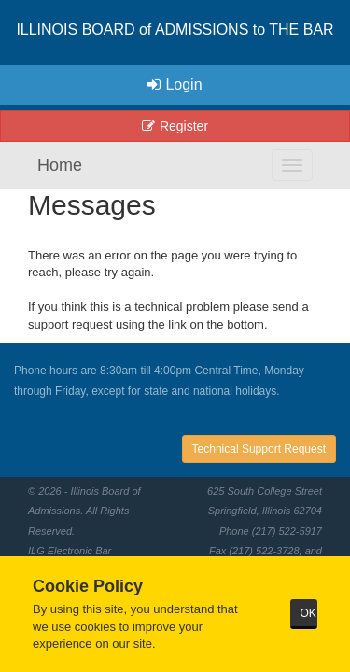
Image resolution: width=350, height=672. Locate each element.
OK (308, 613)
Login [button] (174, 84)
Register (175, 126)
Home (59, 165)
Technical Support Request (259, 448)
